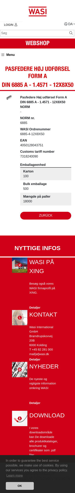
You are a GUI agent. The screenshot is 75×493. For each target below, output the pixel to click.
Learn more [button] (14, 475)
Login (10, 24)
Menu (8, 54)
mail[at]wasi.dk (39, 354)
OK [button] (20, 485)
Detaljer (34, 307)
